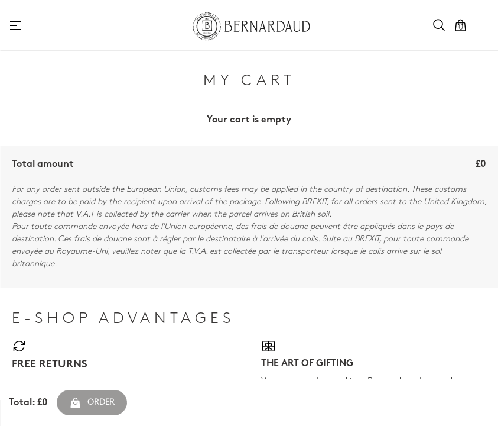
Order (92, 403)
